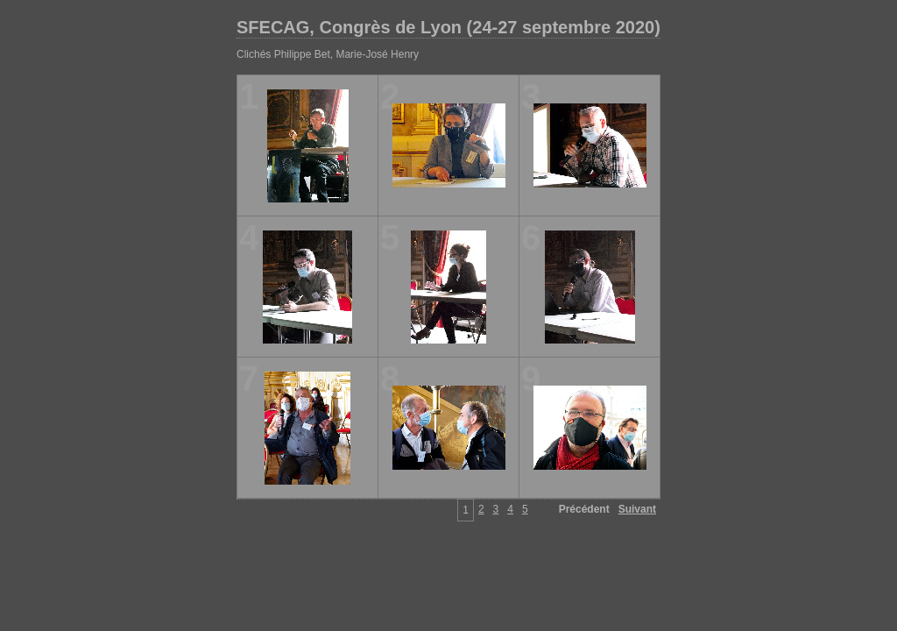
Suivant (637, 509)
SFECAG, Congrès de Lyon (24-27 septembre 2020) (448, 27)
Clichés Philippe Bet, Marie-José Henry (328, 54)
